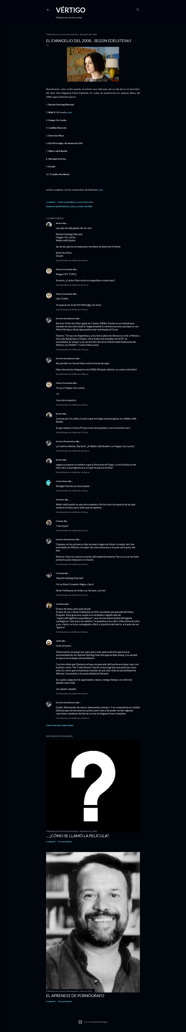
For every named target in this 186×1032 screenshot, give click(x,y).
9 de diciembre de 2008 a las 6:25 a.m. (72, 564)
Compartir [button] (51, 202)
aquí (69, 112)
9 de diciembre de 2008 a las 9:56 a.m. (72, 693)
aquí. (101, 189)
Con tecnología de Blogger (93, 1022)
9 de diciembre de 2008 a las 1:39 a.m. (72, 490)
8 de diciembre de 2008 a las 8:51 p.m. (72, 285)
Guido (58, 641)
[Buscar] (138, 9)
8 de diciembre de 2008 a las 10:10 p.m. (73, 451)
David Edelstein (62, 206)
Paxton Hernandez (64, 269)
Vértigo (71, 10)
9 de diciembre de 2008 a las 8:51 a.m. (72, 595)
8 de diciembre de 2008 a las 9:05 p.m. (72, 349)
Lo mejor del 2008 (84, 206)
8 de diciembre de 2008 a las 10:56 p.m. (73, 472)
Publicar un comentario (59, 725)
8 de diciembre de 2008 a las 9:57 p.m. (72, 432)
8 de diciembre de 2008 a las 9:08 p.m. (72, 374)
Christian (60, 573)
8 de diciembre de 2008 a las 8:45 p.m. (72, 260)
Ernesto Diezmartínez (66, 318)
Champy (59, 521)
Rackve (59, 223)
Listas (72, 206)
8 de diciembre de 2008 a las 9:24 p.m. (72, 405)
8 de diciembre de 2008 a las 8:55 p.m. (72, 309)
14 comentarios (65, 1001)
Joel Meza (60, 604)
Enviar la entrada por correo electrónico (76, 202)
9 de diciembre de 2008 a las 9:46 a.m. (72, 632)
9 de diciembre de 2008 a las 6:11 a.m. (72, 530)
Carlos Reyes (62, 481)
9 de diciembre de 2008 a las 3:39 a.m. (72, 512)
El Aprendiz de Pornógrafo (75, 995)
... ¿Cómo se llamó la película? (77, 835)
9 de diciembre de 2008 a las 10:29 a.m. (73, 718)
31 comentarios (65, 841)
